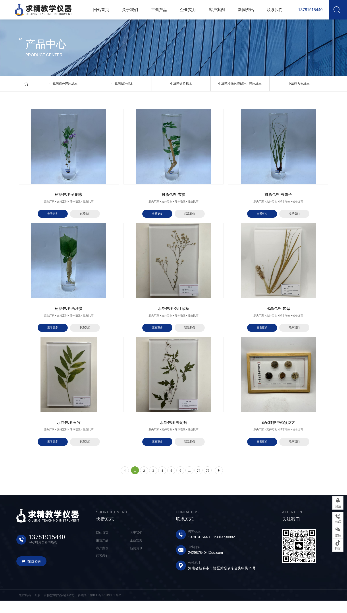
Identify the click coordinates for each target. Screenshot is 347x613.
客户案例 (102, 560)
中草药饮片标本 (181, 83)
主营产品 (102, 553)
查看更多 (52, 217)
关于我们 (136, 545)
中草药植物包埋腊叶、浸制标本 (240, 83)
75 (207, 483)
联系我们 (85, 217)
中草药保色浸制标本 (63, 83)
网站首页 (102, 545)
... (189, 483)
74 (198, 483)
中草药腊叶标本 (122, 83)
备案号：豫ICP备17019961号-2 (99, 607)
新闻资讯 (136, 560)
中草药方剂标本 (299, 83)
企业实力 (136, 553)
